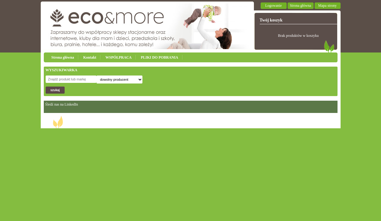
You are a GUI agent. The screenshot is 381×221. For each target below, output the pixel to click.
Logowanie (273, 5)
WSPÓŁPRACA (118, 57)
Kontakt (89, 57)
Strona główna (300, 5)
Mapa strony (327, 5)
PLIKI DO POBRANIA (159, 57)
